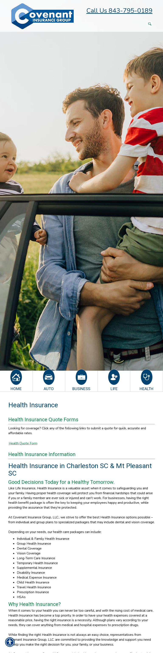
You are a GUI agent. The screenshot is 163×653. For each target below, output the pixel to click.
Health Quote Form (23, 443)
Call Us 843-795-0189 (119, 10)
